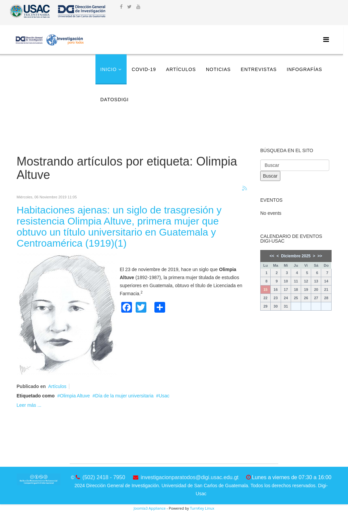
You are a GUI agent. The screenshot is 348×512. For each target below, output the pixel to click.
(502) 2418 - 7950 (103, 477)
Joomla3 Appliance (149, 508)
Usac (164, 395)
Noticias (218, 69)
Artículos (181, 69)
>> (320, 256)
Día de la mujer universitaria (124, 395)
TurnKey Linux (202, 508)
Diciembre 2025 (295, 256)
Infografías (304, 69)
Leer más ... (29, 405)
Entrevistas (259, 69)
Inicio (108, 69)
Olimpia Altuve (75, 395)
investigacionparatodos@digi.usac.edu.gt (189, 477)
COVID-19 (144, 69)
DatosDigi (114, 99)
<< (272, 256)
